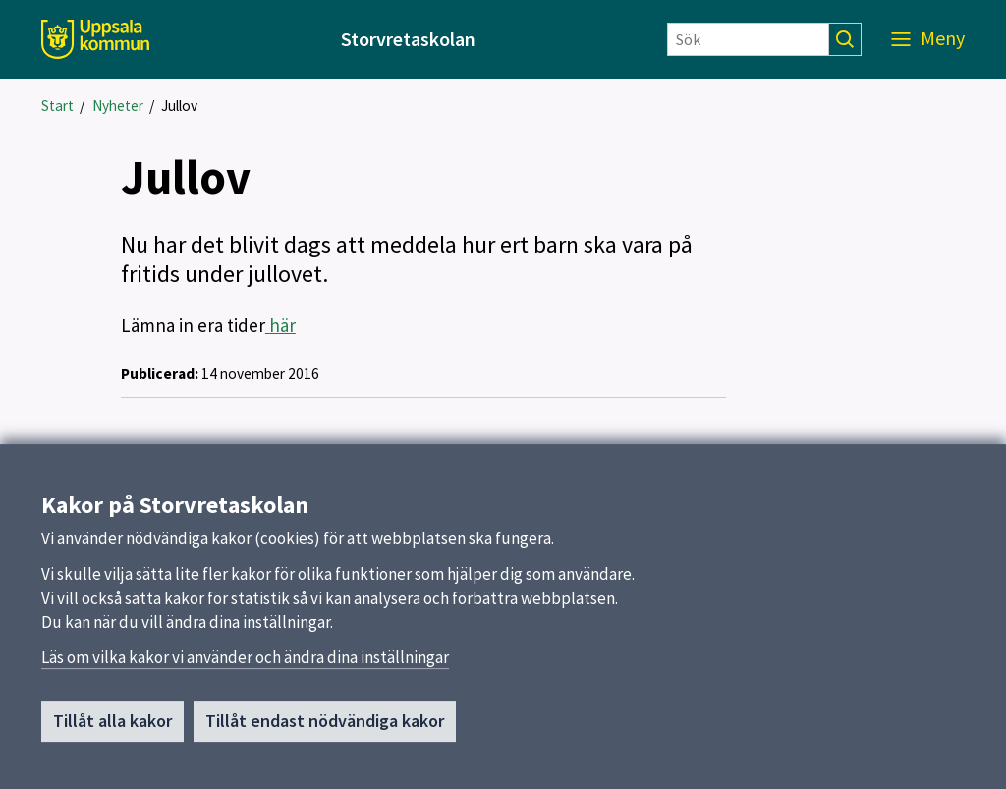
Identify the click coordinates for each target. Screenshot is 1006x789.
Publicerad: (159, 374)
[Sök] (748, 39)
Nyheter (117, 105)
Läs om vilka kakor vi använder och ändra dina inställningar (245, 666)
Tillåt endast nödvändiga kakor (324, 729)
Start (57, 105)
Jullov (179, 105)
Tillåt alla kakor (112, 729)
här (280, 325)
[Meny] (928, 39)
